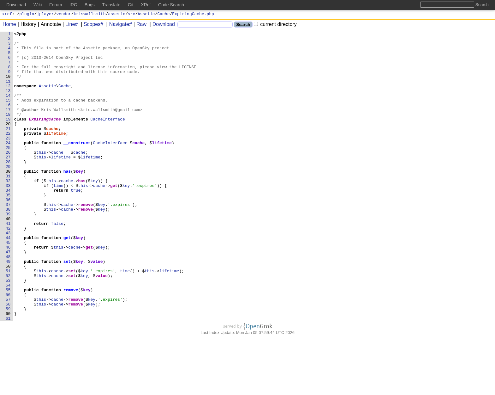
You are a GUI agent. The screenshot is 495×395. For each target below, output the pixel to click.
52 (8, 325)
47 (8, 296)
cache (52, 148)
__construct (77, 165)
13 (8, 103)
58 (8, 359)
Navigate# (118, 25)
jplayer (45, 14)
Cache (164, 14)
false (57, 262)
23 (8, 160)
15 (8, 114)
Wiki (37, 4)
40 (8, 256)
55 (8, 342)
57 (8, 353)
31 (8, 205)
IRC (73, 4)
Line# (69, 25)
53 (8, 330)
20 (8, 142)
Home (9, 25)
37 (8, 239)
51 (8, 319)
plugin (27, 14)
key (79, 199)
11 (8, 91)
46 (8, 290)
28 (8, 188)
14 (8, 108)
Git (131, 4)
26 (8, 177)
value (97, 308)
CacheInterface (108, 137)
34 (8, 222)
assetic (116, 14)
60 (8, 370)
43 (8, 273)
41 (8, 262)
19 (8, 137)
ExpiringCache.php (193, 14)
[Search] (205, 25)
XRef (146, 4)
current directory (275, 25)
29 (8, 194)
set (67, 308)
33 (8, 216)
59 (8, 364)
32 (8, 211)
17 (8, 125)
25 (8, 171)
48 (8, 302)
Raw (139, 25)
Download (161, 25)
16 (8, 120)
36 (8, 234)
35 (8, 228)
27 (8, 182)
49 (8, 308)
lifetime (56, 154)
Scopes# (91, 25)
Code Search (171, 4)
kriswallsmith (89, 14)
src (131, 14)
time (58, 216)
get (114, 216)
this (41, 177)
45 (8, 285)
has (67, 199)
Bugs (90, 4)
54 (8, 336)
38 (8, 245)
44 (8, 279)
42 (8, 268)
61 (8, 376)
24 (8, 165)
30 (8, 199)
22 (8, 154)
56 (8, 347)
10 (8, 86)
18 (8, 131)
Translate (111, 4)
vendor (64, 14)
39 (8, 251)
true (76, 222)
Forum (55, 4)
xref (7, 14)
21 (8, 148)
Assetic (146, 14)
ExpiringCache (45, 137)
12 (8, 97)
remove (85, 239)
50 (8, 313)
